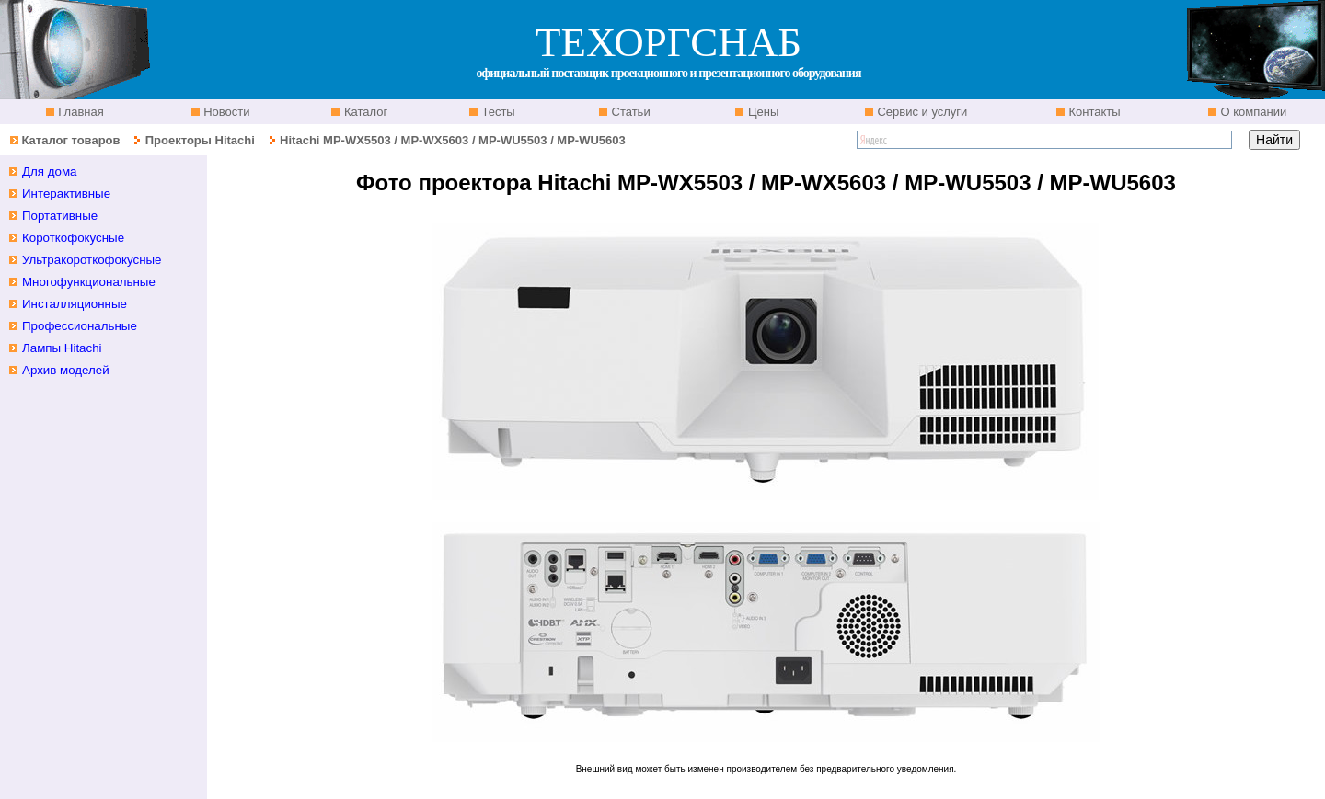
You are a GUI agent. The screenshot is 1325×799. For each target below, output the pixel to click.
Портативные (60, 216)
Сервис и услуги (921, 112)
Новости (225, 112)
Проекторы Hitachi (200, 140)
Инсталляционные (74, 304)
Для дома (49, 171)
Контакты (1093, 112)
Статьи (629, 112)
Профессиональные (79, 326)
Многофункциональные (89, 282)
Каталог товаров (70, 140)
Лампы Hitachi (62, 348)
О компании (1251, 112)
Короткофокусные (73, 238)
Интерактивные (66, 193)
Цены (761, 112)
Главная (79, 112)
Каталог (363, 112)
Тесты (496, 112)
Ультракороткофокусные (92, 260)
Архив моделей (65, 370)
